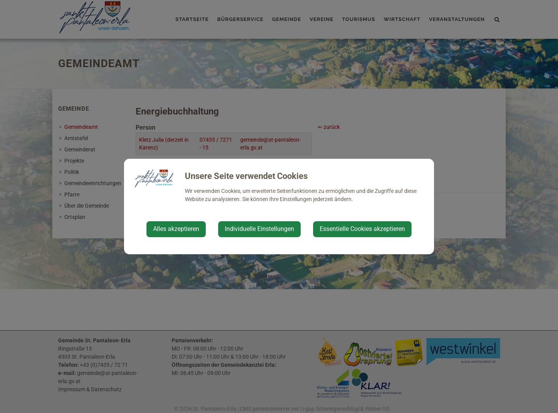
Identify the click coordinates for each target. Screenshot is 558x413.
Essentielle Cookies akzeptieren (362, 229)
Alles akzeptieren (176, 229)
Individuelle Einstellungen (259, 229)
